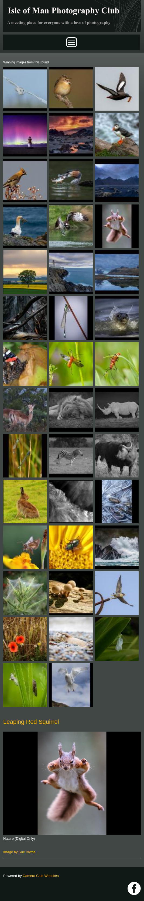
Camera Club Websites (41, 876)
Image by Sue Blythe (19, 852)
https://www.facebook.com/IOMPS (134, 888)
